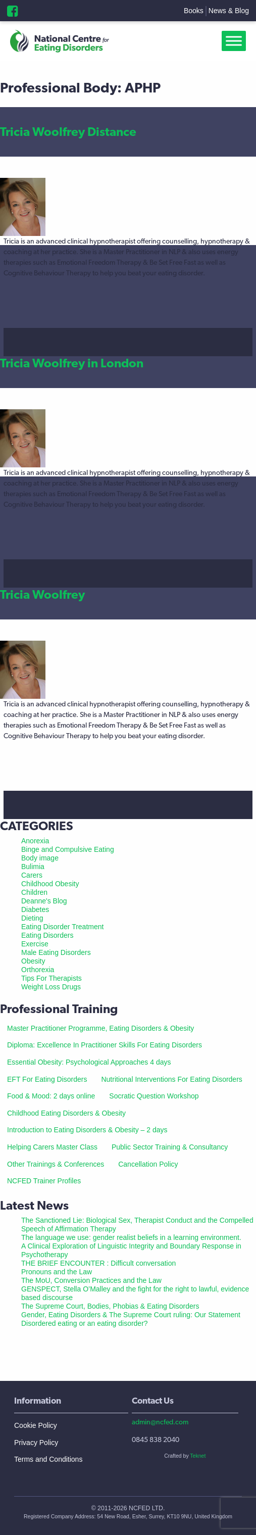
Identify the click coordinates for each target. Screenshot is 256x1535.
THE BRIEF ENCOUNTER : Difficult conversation (98, 1263)
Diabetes (35, 909)
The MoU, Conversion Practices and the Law (91, 1280)
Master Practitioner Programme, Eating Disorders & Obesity (100, 1028)
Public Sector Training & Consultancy (170, 1147)
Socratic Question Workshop (153, 1096)
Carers (31, 875)
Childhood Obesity (50, 884)
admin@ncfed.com (160, 1422)
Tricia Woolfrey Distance (68, 131)
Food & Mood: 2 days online (51, 1096)
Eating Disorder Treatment (62, 927)
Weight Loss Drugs (51, 987)
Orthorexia (37, 970)
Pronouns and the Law (56, 1272)
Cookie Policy (35, 1425)
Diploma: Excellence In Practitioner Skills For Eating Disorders (104, 1045)
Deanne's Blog (44, 901)
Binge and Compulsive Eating (67, 849)
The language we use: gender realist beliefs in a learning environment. (131, 1237)
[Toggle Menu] (236, 41)
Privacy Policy (36, 1442)
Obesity (33, 961)
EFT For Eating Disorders (47, 1079)
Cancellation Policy (148, 1164)
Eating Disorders (47, 935)
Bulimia (32, 866)
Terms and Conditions (48, 1459)
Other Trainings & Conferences (55, 1164)
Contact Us (153, 1400)
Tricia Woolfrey (42, 594)
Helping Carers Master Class (52, 1147)
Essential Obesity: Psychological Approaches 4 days (89, 1062)
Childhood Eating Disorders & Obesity (66, 1113)
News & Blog (229, 11)
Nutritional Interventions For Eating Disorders (171, 1079)
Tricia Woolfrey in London (71, 363)
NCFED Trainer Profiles (44, 1181)
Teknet (198, 1456)
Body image (40, 858)
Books (193, 11)
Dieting (32, 918)
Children (34, 892)
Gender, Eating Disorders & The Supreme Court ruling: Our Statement (130, 1315)
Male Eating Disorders (56, 952)
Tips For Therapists (51, 978)
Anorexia (35, 841)
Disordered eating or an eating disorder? (84, 1323)
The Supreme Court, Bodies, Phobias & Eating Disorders (110, 1306)
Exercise (34, 944)
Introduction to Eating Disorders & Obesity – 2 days (87, 1130)
